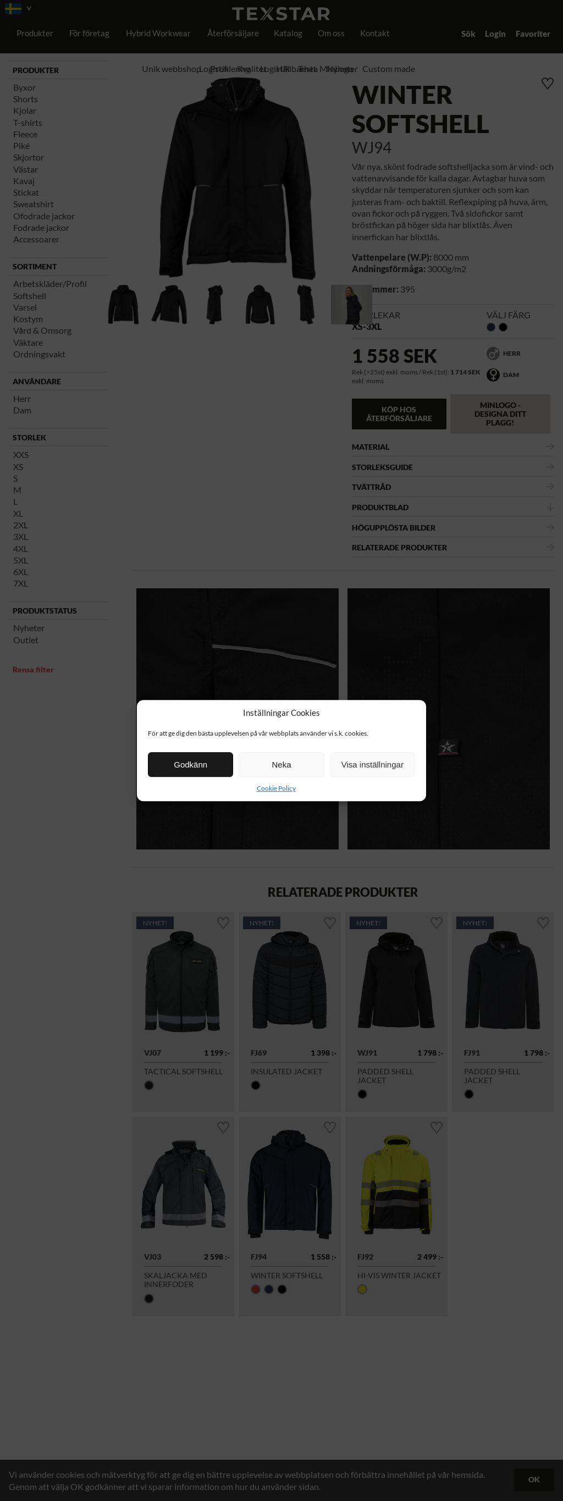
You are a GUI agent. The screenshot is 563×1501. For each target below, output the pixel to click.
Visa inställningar (372, 764)
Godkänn (190, 764)
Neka (281, 764)
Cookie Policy (276, 788)
